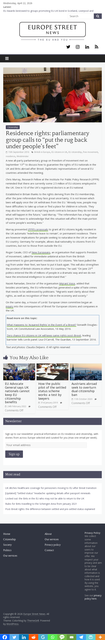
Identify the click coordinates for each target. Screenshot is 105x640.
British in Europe (42, 152)
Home (6, 533)
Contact (49, 550)
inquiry (9, 306)
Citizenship (12, 127)
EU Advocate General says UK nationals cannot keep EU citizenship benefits (17, 393)
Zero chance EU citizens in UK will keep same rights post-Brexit (44, 335)
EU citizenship (75, 152)
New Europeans (41, 252)
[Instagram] (78, 47)
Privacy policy (53, 544)
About (48, 533)
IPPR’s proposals (38, 229)
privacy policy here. (93, 597)
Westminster (23, 156)
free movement (90, 152)
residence (10, 156)
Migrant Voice (67, 283)
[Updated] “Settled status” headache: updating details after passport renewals (47, 493)
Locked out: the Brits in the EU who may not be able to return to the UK (44, 498)
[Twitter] (68, 47)
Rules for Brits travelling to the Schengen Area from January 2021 (41, 503)
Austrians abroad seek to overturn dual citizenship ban (84, 389)
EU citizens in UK (59, 152)
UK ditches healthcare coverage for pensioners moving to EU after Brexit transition (51, 488)
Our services (10, 555)
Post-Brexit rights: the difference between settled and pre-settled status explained (50, 509)
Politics (7, 550)
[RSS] (96, 47)
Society (7, 544)
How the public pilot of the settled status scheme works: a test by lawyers (52, 391)
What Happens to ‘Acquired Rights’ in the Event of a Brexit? (41, 324)
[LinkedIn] (87, 47)
